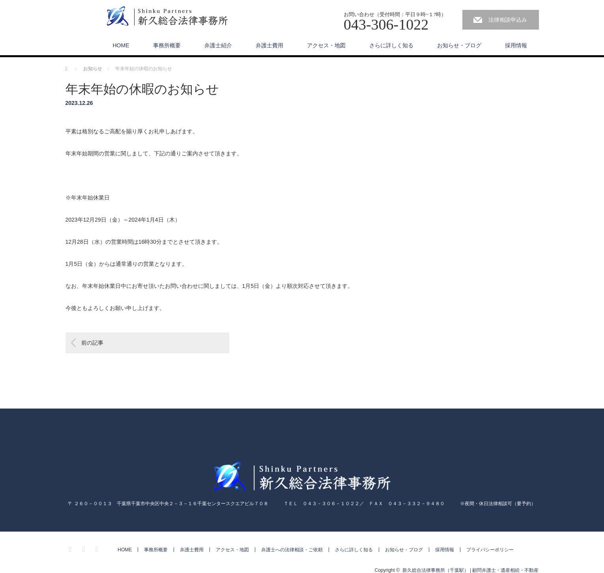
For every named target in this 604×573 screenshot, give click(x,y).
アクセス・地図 (326, 45)
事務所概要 (167, 45)
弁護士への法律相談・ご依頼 (292, 549)
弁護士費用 (269, 45)
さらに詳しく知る (391, 45)
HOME (121, 45)
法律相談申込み (507, 20)
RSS (98, 548)
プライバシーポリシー (490, 549)
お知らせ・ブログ (459, 45)
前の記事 (92, 343)
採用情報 (516, 45)
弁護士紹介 (218, 45)
